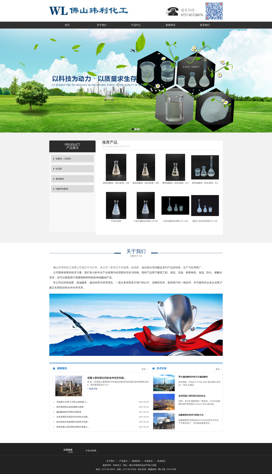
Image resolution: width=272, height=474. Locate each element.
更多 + (145, 369)
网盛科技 (152, 469)
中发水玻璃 (91, 450)
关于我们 (102, 25)
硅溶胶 (59, 169)
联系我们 (205, 25)
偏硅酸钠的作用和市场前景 (102, 412)
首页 (67, 25)
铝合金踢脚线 (163, 465)
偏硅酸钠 (60, 179)
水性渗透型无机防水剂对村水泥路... (102, 416)
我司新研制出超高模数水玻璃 (102, 407)
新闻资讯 (170, 25)
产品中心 (136, 25)
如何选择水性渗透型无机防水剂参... (102, 421)
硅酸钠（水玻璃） (64, 158)
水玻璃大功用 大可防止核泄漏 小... (102, 402)
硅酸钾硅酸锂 (62, 189)
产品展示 (123, 461)
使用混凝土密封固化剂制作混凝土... (102, 426)
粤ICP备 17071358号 (168, 469)
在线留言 (148, 461)
